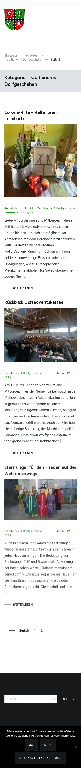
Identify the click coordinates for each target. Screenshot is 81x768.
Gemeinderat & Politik (19, 208)
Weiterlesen (23, 288)
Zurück (24, 630)
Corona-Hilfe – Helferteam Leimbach (31, 116)
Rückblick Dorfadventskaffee (34, 302)
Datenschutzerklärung (40, 758)
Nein (48, 745)
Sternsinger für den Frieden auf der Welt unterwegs (40, 471)
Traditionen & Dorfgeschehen (57, 208)
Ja (31, 745)
